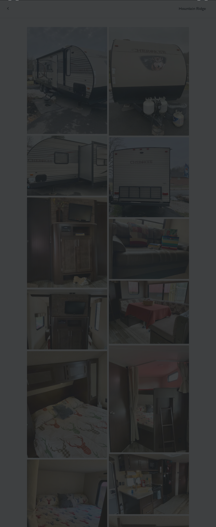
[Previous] (13, 264)
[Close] (206, 10)
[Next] (202, 264)
